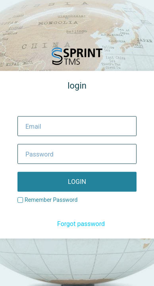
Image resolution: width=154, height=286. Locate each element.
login (77, 182)
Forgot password (81, 224)
